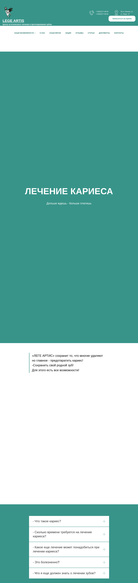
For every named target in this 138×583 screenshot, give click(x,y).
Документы (104, 33)
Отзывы (79, 33)
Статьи (91, 33)
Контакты (119, 33)
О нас (42, 33)
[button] (122, 19)
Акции (68, 33)
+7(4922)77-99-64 (102, 14)
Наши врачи (55, 33)
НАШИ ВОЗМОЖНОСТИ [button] (24, 33)
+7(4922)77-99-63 (102, 12)
